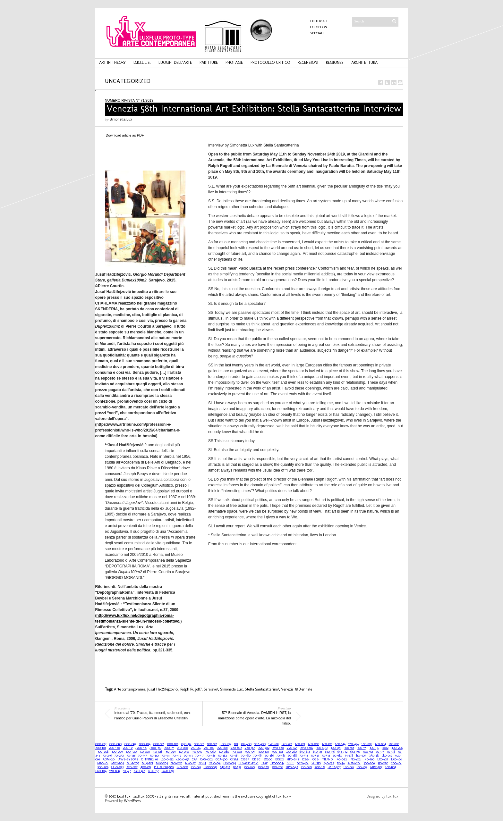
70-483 (257, 756)
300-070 (322, 748)
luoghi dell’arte (175, 62)
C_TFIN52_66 (149, 759)
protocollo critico (270, 62)
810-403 (361, 756)
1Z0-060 (313, 744)
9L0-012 (387, 756)
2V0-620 (278, 748)
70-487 (281, 756)
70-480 (246, 756)
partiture (209, 62)
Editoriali (318, 21)
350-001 (145, 752)
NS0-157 (190, 763)
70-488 (292, 756)
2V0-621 (292, 748)
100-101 (199, 744)
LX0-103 (382, 759)
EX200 (267, 759)
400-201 (277, 752)
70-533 (315, 756)
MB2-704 (117, 763)
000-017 (101, 744)
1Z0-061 (327, 744)
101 (236, 744)
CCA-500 (221, 759)
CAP (194, 759)
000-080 (115, 744)
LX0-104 (396, 759)
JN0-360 (368, 759)
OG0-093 (230, 763)
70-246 (107, 756)
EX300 (279, 759)
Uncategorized (127, 81)
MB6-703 (162, 763)
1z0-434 (353, 744)
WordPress (132, 801)
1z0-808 (394, 744)
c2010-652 (167, 759)
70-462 (222, 756)
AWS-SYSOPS (128, 759)
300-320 (131, 752)
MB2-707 (133, 763)
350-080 (223, 752)
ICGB (315, 759)
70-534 (326, 756)
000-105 (158, 744)
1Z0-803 (367, 744)
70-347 (142, 756)
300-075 (335, 748)
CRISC (256, 759)
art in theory (112, 62)
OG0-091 (215, 763)
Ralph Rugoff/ (191, 689)
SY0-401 (303, 763)
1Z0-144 (340, 744)
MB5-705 (147, 763)
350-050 (197, 752)
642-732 (342, 752)
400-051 (250, 752)
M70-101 (102, 763)
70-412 (177, 756)
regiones (335, 62)
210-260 (209, 748)
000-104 (144, 744)
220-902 (263, 748)
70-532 (304, 756)
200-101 (100, 748)
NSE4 (202, 763)
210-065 (196, 748)
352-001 (237, 752)
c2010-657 (182, 759)
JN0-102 (355, 759)
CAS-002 (206, 759)
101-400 (246, 744)
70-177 (380, 752)
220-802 (236, 748)
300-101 (349, 748)
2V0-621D (306, 748)
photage (234, 62)
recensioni (308, 62)
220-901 (250, 748)
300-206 (397, 748)
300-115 (361, 748)
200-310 (155, 748)
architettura (364, 62)
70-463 (234, 756)
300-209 (117, 752)
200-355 (169, 748)
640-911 (317, 752)
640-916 (330, 752)
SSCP (290, 763)
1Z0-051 (300, 744)
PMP (264, 763)
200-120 (114, 748)
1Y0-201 (287, 744)
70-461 (211, 756)
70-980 (337, 756)
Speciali (317, 33)
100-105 (212, 744)
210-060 (182, 748)
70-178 (391, 752)
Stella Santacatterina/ (262, 689)
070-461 (186, 744)
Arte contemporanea (129, 689)
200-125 (128, 748)
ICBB (305, 759)
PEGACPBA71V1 (249, 763)
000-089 (130, 744)
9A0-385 (374, 756)
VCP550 (316, 763)
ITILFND (327, 759)
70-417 (199, 756)
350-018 (157, 752)
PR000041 (277, 763)
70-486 (269, 756)
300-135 (374, 748)
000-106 (172, 744)
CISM (234, 759)
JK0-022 (341, 759)
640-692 (305, 752)
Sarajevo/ (211, 689)
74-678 (349, 756)
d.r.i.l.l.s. (142, 62)
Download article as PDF (125, 135)
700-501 (368, 752)
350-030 (183, 752)
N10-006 (176, 763)
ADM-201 (109, 759)
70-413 (188, 756)
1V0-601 (274, 744)
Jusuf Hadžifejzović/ (162, 689)
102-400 (260, 744)
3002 (385, 748)
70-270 (119, 756)
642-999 (355, 752)
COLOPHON (318, 27)
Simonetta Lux (121, 119)
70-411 (166, 756)
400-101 (263, 752)
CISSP (245, 759)
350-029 (170, 752)
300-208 (102, 752)
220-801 (222, 748)
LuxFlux (124, 796)
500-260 (291, 752)
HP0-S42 (293, 759)
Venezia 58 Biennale (296, 689)
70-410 (154, 756)
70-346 (131, 756)
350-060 (210, 752)
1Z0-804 (380, 744)
